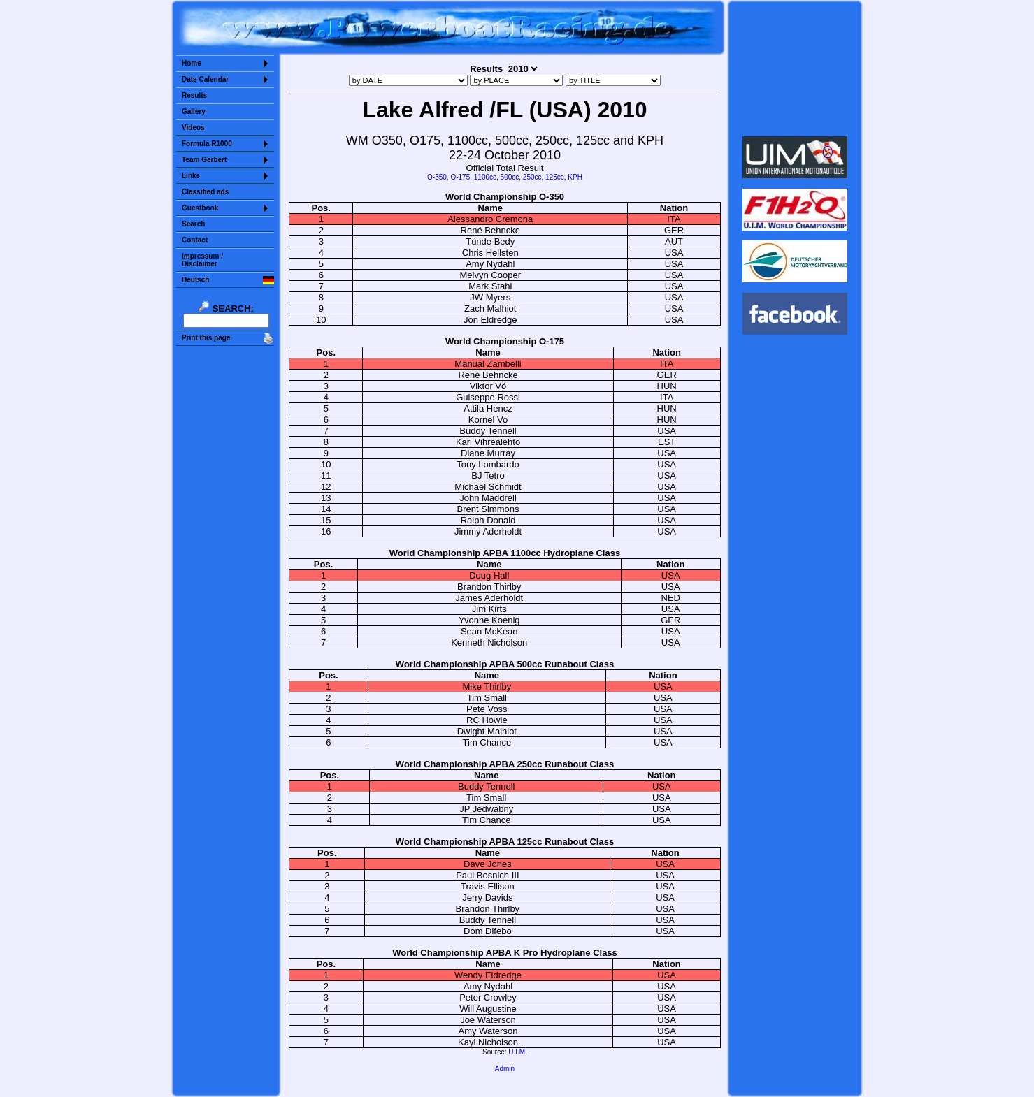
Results (194, 95)
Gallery (194, 111)
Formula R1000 (207, 143)
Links (191, 176)
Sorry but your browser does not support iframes (795, 68)
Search (193, 224)
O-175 (460, 177)
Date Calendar (205, 79)
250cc (532, 177)
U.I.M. (517, 1052)
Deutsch (195, 280)
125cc (554, 177)
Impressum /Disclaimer (202, 260)
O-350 (437, 177)
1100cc (485, 177)
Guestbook (200, 208)
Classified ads (205, 192)
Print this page (206, 338)
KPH (575, 177)
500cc (510, 177)
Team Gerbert (204, 160)
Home (191, 63)
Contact (195, 240)
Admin (505, 1069)
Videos (193, 127)
